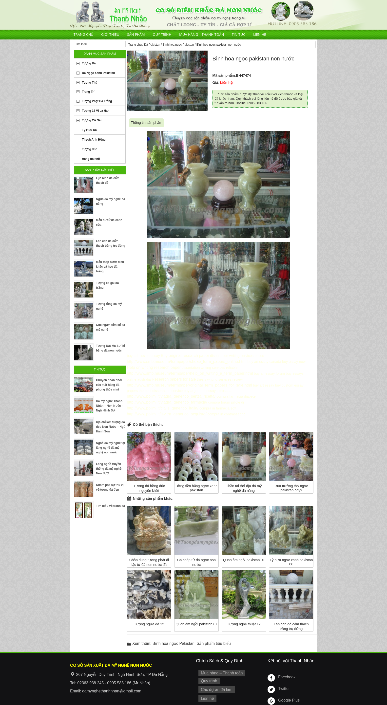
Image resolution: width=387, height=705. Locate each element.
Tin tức (238, 34)
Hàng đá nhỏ (91, 159)
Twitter (283, 677)
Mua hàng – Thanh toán (201, 34)
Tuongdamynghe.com (96, 702)
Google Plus (287, 689)
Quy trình (162, 34)
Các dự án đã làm (215, 677)
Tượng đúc (89, 149)
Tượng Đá (89, 63)
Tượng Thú (89, 82)
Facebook (286, 666)
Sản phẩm (136, 34)
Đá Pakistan (152, 44)
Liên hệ (259, 34)
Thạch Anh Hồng (94, 139)
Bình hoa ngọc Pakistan (178, 44)
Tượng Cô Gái (91, 120)
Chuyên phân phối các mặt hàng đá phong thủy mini (109, 384)
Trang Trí (88, 91)
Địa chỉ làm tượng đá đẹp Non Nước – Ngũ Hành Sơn (110, 426)
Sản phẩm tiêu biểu (214, 632)
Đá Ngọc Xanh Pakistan (98, 73)
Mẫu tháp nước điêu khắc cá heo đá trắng (110, 266)
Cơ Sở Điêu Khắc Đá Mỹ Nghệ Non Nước (193, 15)
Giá (215, 83)
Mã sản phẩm (224, 75)
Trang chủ (83, 34)
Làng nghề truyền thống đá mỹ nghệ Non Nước (108, 468)
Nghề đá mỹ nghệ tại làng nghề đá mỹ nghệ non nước (110, 447)
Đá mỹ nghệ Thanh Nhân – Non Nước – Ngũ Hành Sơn (109, 405)
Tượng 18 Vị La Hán (95, 110)
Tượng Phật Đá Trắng (97, 101)
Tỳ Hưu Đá (89, 130)
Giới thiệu (110, 34)
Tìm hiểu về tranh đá (110, 506)
